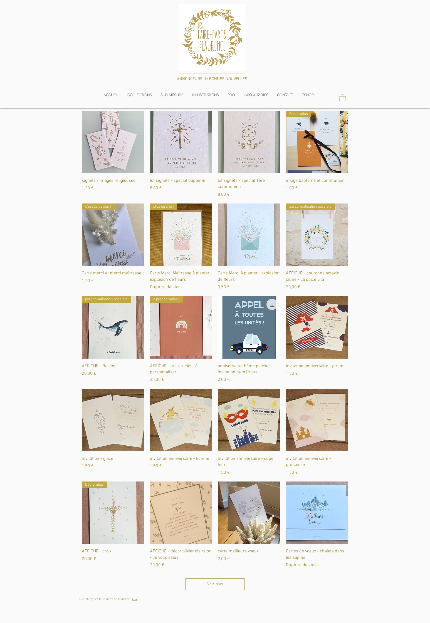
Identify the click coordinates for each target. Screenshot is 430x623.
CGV (134, 599)
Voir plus (215, 584)
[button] (139, 95)
